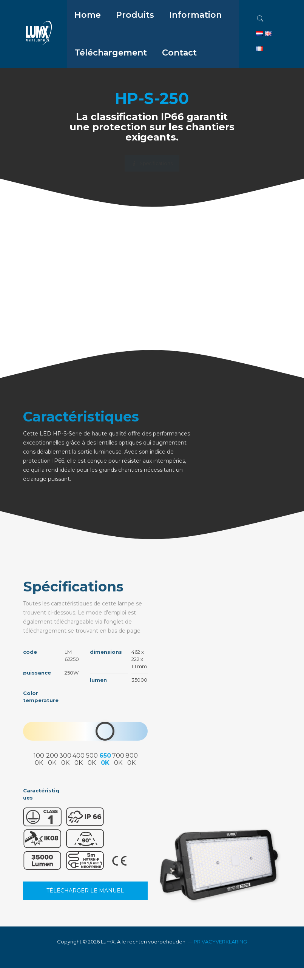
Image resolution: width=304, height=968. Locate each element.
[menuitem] (135, 34)
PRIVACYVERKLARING (220, 942)
